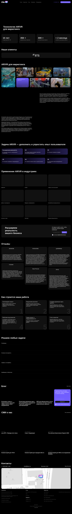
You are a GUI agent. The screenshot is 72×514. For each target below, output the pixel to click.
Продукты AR (28, 499)
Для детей (46, 493)
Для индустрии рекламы (48, 501)
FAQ (26, 493)
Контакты (27, 495)
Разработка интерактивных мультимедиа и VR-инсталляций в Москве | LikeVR (9, 496)
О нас (29, 2)
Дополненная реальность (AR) (6, 493)
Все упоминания (68, 412)
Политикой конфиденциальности (61, 234)
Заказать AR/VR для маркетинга (21, 80)
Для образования (47, 497)
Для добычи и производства (49, 495)
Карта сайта (36, 504)
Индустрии (25, 2)
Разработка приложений (5, 498)
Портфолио (33, 2)
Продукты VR (28, 501)
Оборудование (38, 2)
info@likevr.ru (27, 466)
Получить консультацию (65, 2)
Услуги (21, 2)
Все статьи (69, 386)
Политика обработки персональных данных (36, 506)
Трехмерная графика (5, 500)
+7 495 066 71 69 (56, 2)
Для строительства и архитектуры (50, 499)
